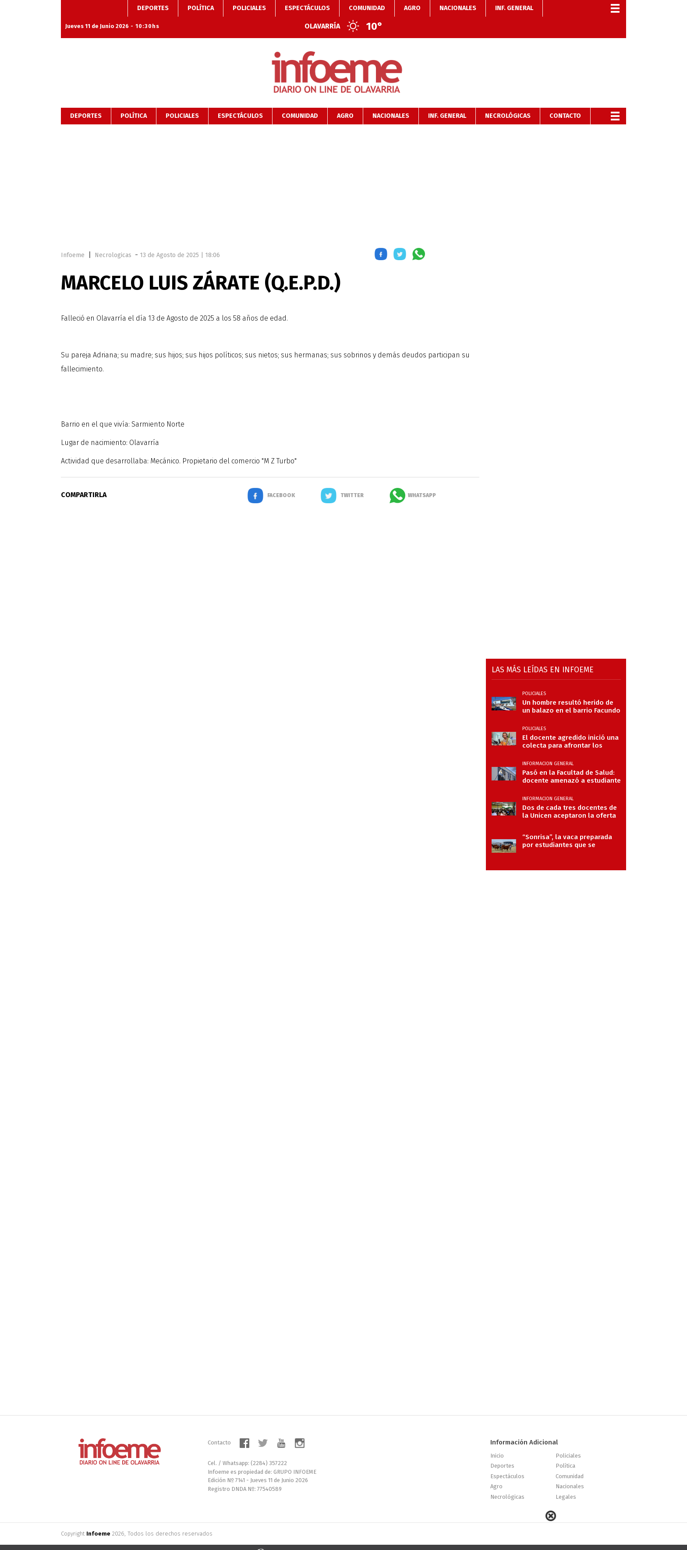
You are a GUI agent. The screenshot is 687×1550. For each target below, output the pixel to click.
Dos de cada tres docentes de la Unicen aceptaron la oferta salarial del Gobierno (569, 797)
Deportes (86, 101)
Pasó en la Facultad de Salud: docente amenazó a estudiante (571, 762)
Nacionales (390, 101)
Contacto (565, 101)
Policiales (182, 101)
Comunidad (300, 101)
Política (133, 101)
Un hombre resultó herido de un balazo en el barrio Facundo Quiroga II (571, 692)
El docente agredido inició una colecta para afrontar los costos (570, 727)
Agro (345, 101)
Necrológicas (508, 101)
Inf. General (447, 101)
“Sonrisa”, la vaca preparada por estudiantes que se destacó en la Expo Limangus (569, 826)
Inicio (497, 1441)
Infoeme (73, 240)
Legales (566, 1482)
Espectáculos (240, 101)
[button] (381, 241)
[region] (343, 170)
